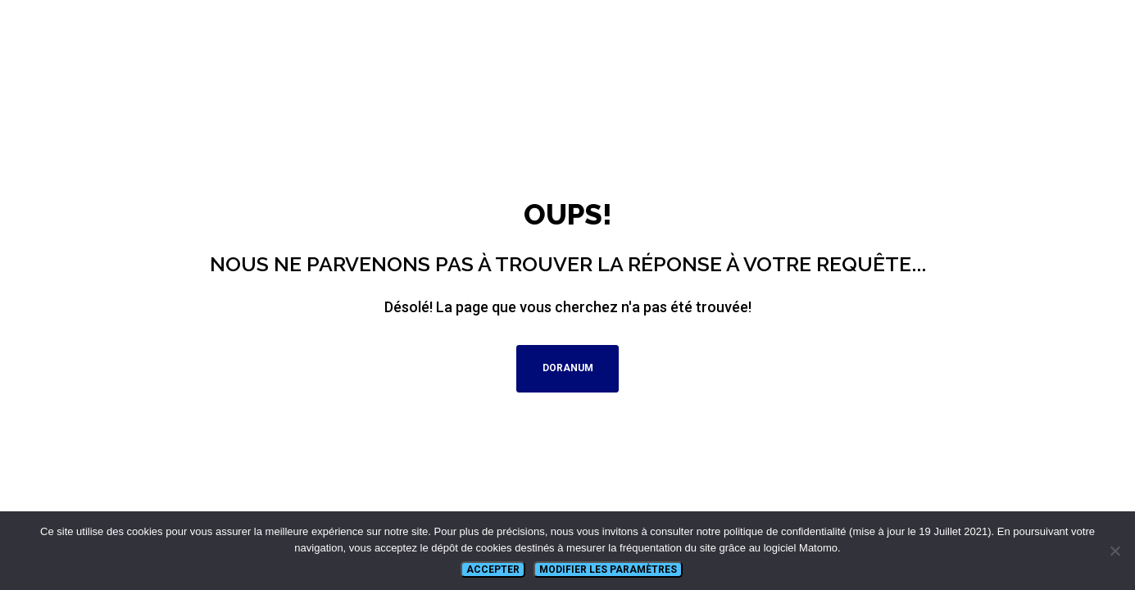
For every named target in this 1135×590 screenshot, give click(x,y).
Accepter (493, 569)
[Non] (1114, 550)
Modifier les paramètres (608, 569)
